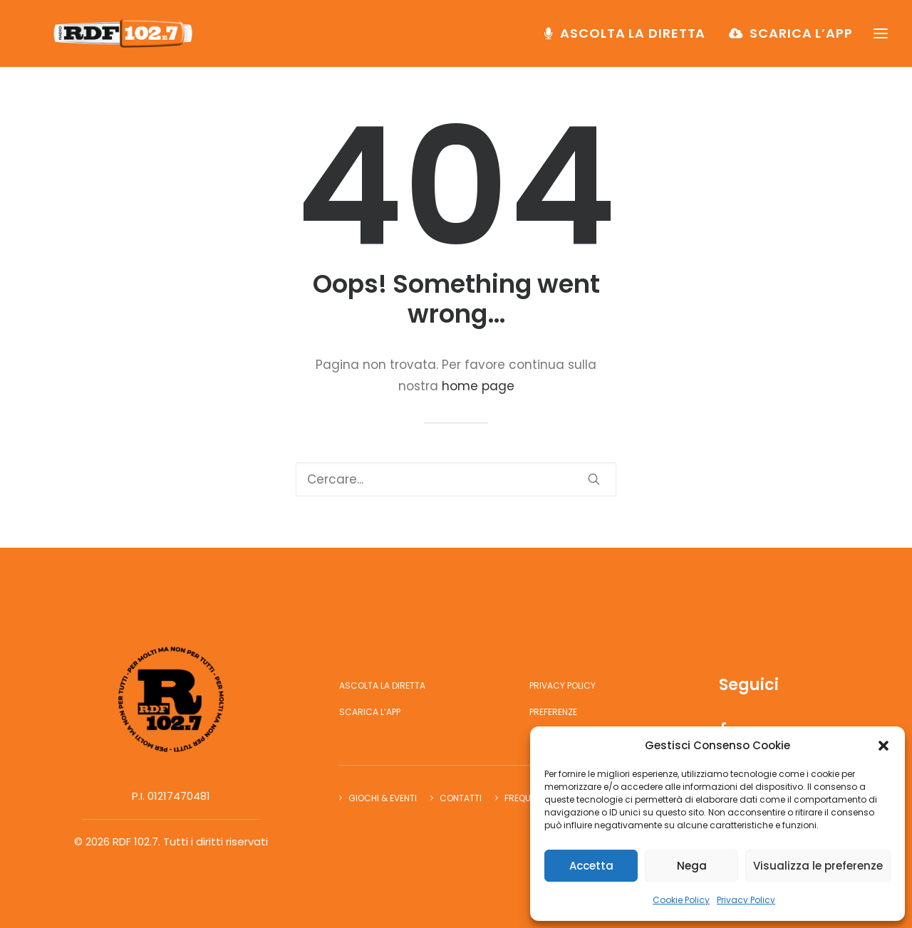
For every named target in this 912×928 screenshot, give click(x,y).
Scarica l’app (801, 40)
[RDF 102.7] (131, 40)
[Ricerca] (456, 479)
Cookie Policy (681, 900)
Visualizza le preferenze (818, 865)
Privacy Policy (746, 900)
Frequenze (527, 798)
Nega (692, 865)
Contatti (461, 798)
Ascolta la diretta (632, 40)
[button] (883, 746)
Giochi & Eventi (382, 798)
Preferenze (553, 712)
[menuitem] (629, 40)
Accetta (591, 865)
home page (478, 386)
